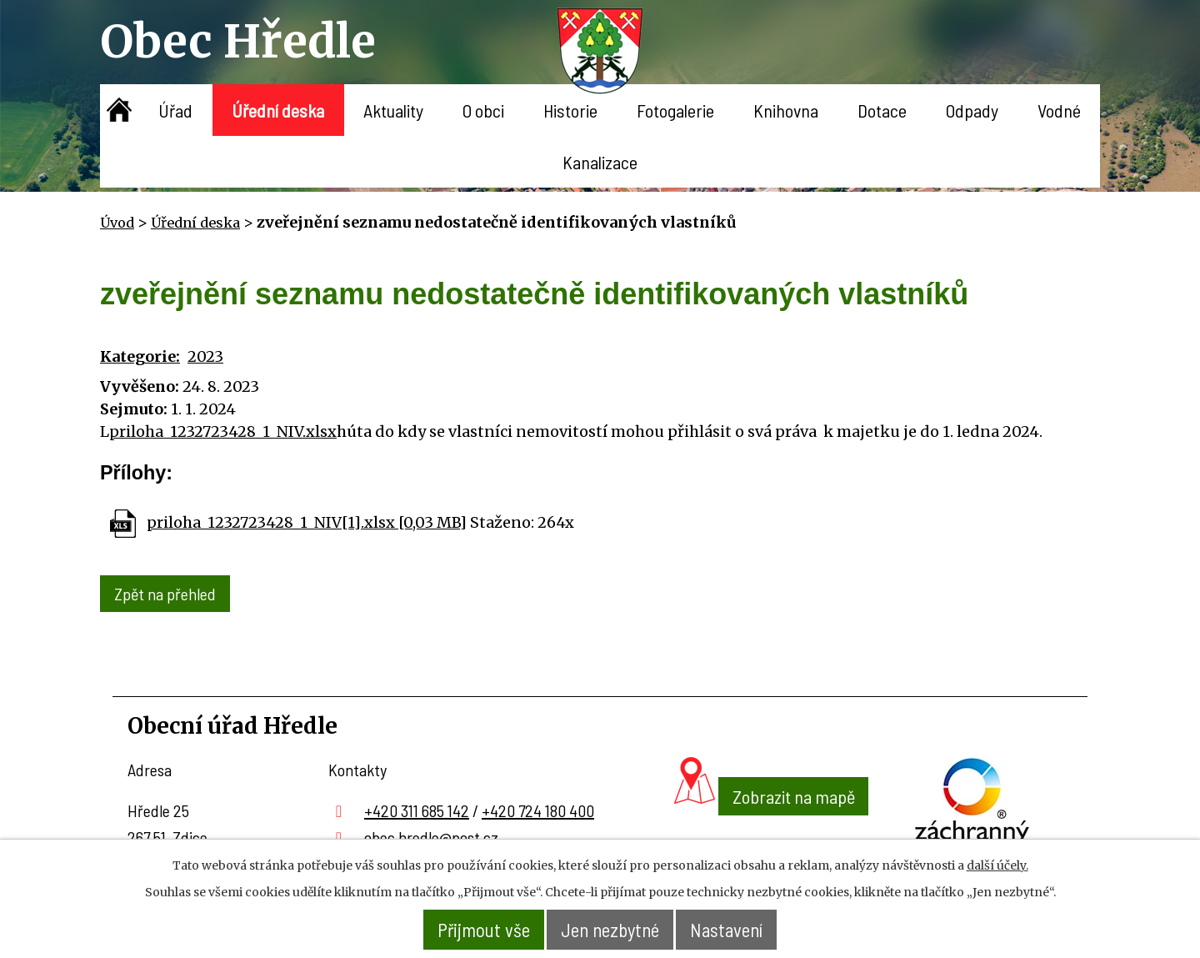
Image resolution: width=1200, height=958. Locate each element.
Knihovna (785, 110)
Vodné (1059, 110)
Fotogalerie (675, 110)
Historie (570, 110)
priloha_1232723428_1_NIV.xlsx (223, 431)
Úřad (175, 110)
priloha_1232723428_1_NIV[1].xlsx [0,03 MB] (307, 522)
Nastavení (735, 930)
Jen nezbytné (610, 930)
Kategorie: (140, 356)
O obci (483, 110)
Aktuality (393, 110)
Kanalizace (600, 162)
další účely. (997, 865)
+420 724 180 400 (538, 808)
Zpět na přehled (167, 593)
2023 (205, 356)
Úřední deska (278, 110)
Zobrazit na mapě (771, 827)
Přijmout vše (475, 930)
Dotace (882, 110)
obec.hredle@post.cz (431, 835)
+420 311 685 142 (416, 808)
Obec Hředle (238, 41)
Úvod (119, 110)
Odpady (972, 110)
